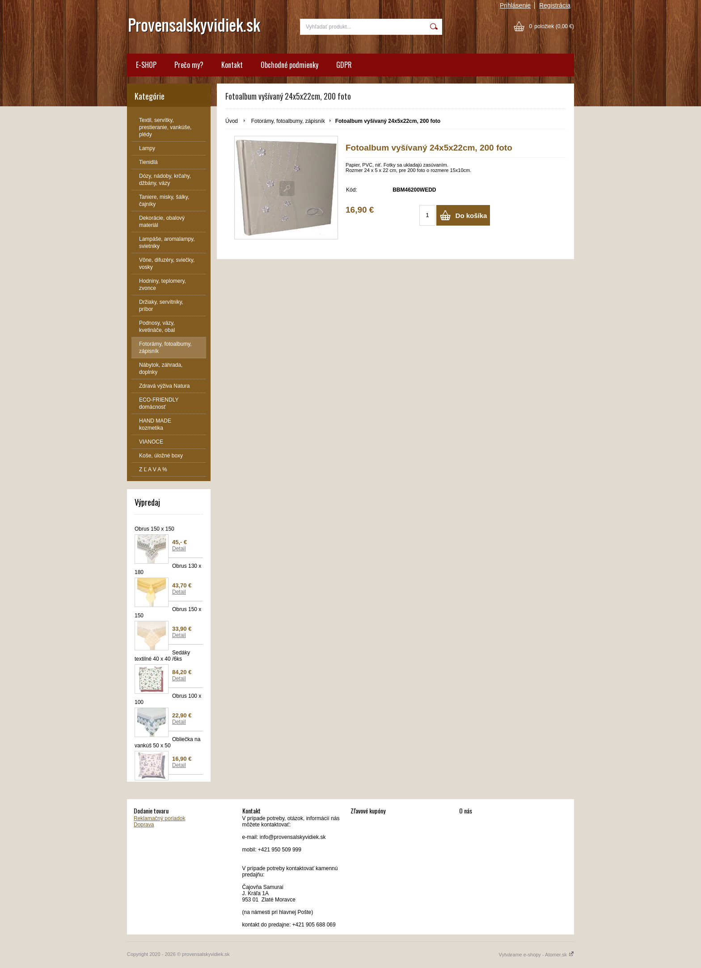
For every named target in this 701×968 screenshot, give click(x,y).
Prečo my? (188, 64)
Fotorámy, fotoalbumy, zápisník (288, 121)
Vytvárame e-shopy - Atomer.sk (536, 954)
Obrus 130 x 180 (168, 569)
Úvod (231, 121)
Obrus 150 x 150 (154, 529)
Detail (179, 548)
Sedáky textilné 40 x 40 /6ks (162, 656)
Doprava (144, 824)
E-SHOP (146, 64)
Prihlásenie (515, 5)
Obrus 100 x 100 (168, 699)
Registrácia (554, 5)
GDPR (344, 64)
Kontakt (232, 64)
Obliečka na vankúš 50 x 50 (167, 742)
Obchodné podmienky (289, 64)
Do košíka (471, 215)
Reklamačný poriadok (159, 818)
